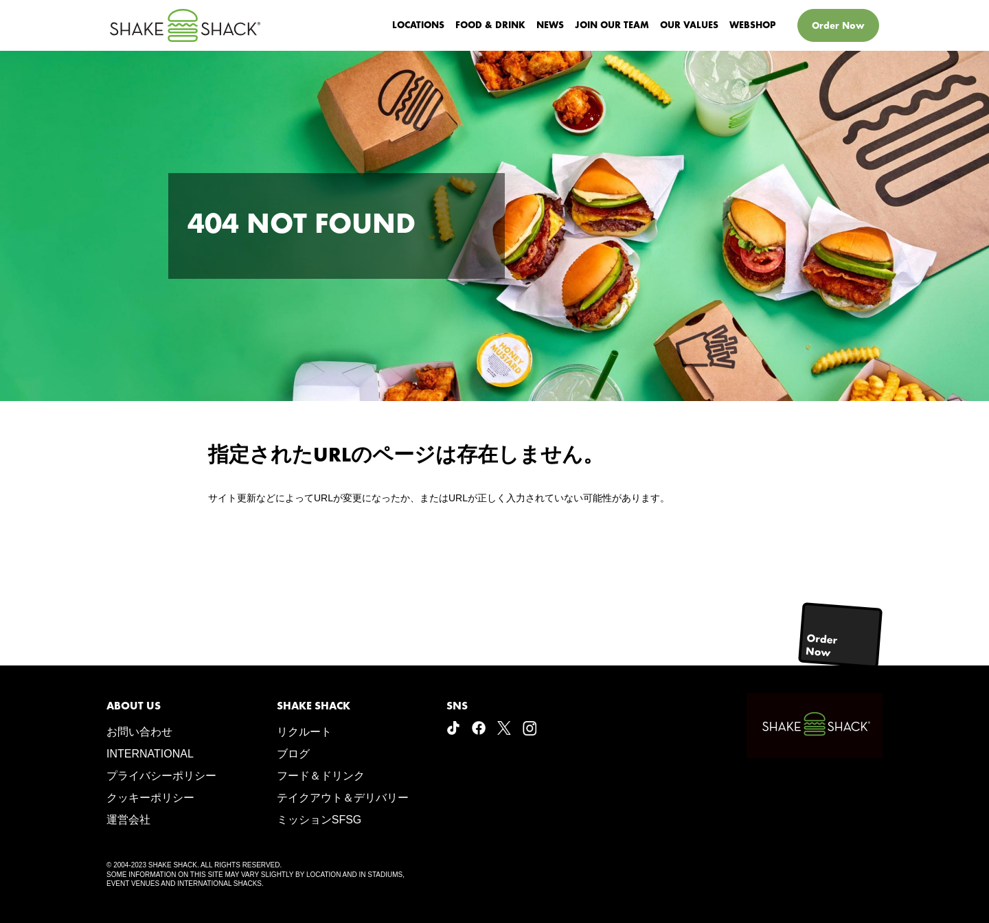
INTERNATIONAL (150, 754)
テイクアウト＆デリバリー (343, 798)
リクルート (304, 732)
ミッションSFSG (319, 819)
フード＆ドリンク (321, 776)
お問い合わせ (139, 732)
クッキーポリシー (150, 798)
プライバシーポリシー (161, 776)
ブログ (293, 754)
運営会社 (128, 819)
